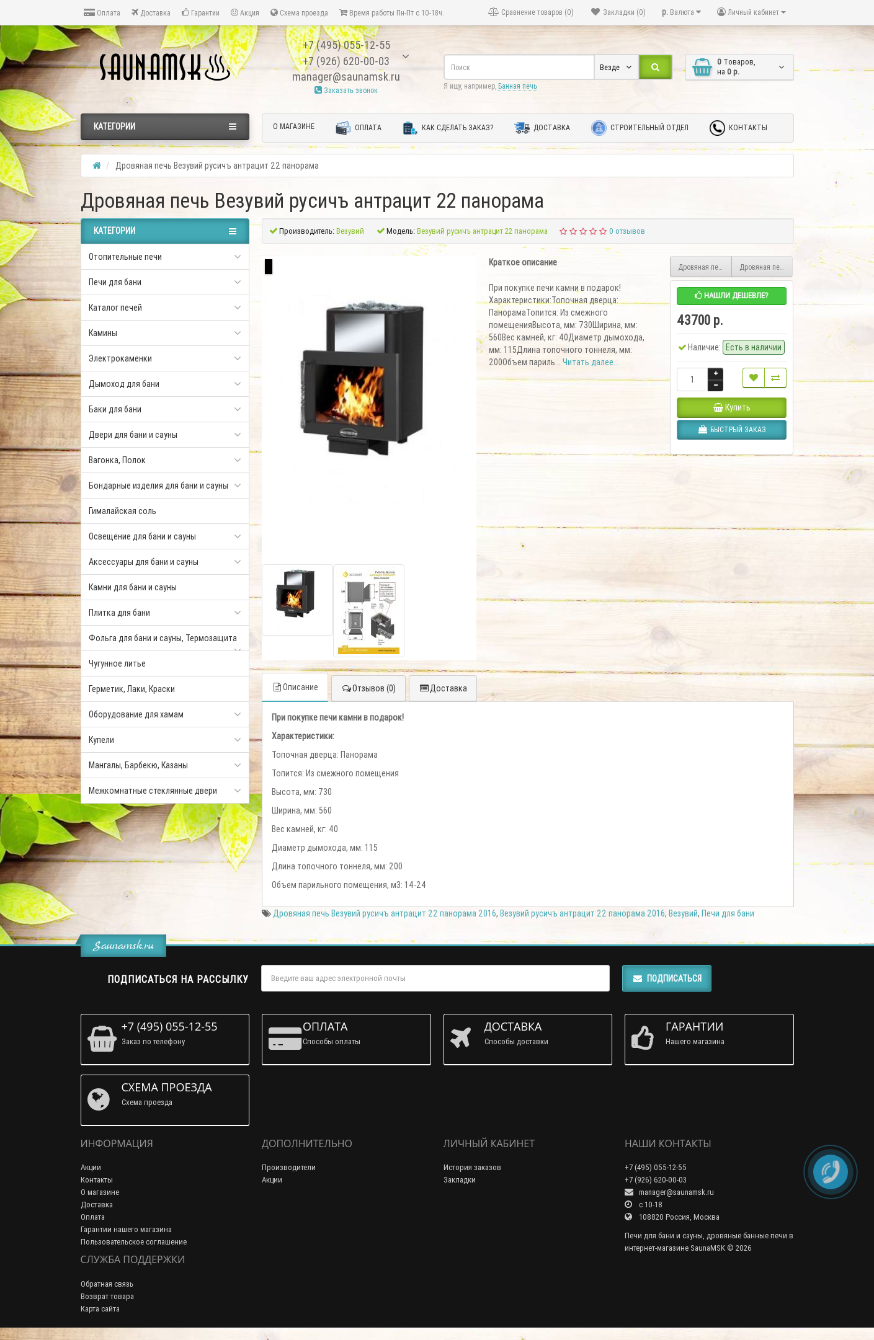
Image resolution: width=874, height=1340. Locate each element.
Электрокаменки (120, 358)
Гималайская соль (122, 511)
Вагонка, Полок (117, 460)
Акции (91, 1167)
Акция (245, 12)
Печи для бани (115, 282)
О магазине (293, 126)
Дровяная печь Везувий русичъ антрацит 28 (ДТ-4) (766, 267)
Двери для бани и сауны (133, 434)
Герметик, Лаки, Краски (132, 688)
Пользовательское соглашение (134, 1241)
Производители (289, 1167)
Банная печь (517, 86)
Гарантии (201, 12)
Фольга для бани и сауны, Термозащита (163, 638)
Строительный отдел (640, 128)
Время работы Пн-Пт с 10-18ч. (391, 12)
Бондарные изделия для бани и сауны (158, 485)
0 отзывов (627, 231)
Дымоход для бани (124, 383)
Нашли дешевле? (732, 295)
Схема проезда (299, 12)
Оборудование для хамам (136, 714)
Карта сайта (100, 1308)
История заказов (472, 1167)
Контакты (738, 128)
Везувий (683, 913)
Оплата (102, 12)
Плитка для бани (119, 612)
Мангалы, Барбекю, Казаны (138, 765)
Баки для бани (115, 409)
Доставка (151, 12)
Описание (295, 687)
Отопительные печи (125, 256)
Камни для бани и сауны (133, 587)
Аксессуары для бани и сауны (143, 561)
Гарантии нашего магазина (126, 1229)
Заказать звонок (346, 90)
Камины (103, 333)
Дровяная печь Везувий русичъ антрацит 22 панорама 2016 (384, 913)
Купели (101, 739)
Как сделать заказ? (448, 128)
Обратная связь (107, 1284)
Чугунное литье (117, 663)
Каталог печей (115, 307)
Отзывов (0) (368, 688)
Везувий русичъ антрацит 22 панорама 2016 (582, 913)
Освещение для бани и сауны (142, 536)
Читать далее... (591, 362)
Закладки (460, 1179)
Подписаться (667, 978)
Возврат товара (107, 1296)
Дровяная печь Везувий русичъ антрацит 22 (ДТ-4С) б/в (705, 267)
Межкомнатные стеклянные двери (153, 790)
